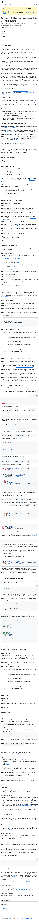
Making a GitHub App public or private (24, 889)
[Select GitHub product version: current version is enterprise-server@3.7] (19, 2)
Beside (29, 395)
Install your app (6, 653)
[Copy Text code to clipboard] (36, 319)
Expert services (27, 918)
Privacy (14, 918)
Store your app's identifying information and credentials (18, 290)
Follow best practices (7, 893)
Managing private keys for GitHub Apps (24, 366)
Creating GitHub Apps (10, 4)
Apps (4, 4)
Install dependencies (7, 253)
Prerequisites (6, 98)
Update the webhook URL (7, 833)
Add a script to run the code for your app (13, 578)
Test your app (5, 750)
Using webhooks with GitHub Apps (20, 90)
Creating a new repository (9, 127)
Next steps (5, 787)
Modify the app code (7, 795)
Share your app (6, 885)
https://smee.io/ (19, 155)
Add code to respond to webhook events (13, 385)
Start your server (6, 712)
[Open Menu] (37, 2)
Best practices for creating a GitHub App (22, 881)
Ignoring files (16, 139)
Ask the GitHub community (7, 906)
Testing (4, 646)
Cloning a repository (8, 131)
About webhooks (6, 66)
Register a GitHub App (8, 166)
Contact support (4, 908)
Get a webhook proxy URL (9, 147)
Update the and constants (10, 842)
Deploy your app (5, 296)
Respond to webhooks (33, 4)
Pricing (21, 918)
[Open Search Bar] (34, 2)
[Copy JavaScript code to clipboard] (36, 396)
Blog (31, 918)
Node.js (33, 102)
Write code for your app (10, 245)
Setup (3, 108)
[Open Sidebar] (1, 5)
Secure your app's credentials (8, 868)
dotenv (18, 262)
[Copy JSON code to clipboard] (36, 586)
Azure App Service (10, 829)
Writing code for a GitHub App (21, 4)
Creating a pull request (25, 759)
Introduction (6, 45)
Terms (10, 918)
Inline (33, 395)
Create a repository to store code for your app (15, 123)
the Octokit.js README (16, 258)
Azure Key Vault (15, 876)
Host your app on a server (7, 824)
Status (18, 918)
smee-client (15, 266)
